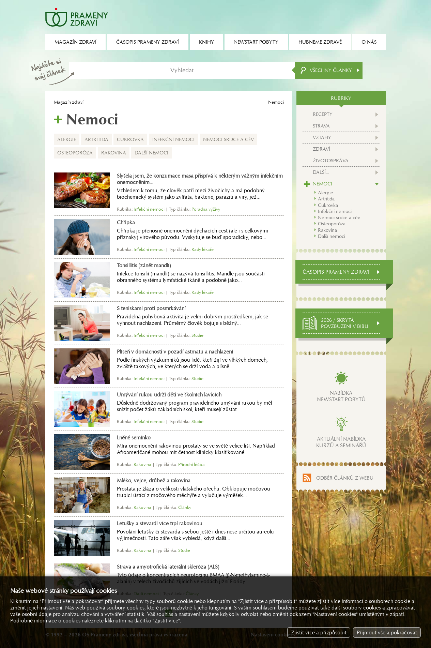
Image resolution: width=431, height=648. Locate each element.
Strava (321, 126)
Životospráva (331, 160)
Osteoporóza (75, 153)
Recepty (323, 114)
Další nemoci (151, 153)
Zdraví (321, 149)
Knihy (206, 42)
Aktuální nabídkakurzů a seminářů (341, 442)
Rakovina (113, 153)
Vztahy (322, 137)
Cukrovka (130, 139)
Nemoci (322, 184)
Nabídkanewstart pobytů (341, 396)
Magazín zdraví (68, 102)
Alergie (66, 139)
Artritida (96, 139)
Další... (321, 172)
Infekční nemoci (173, 139)
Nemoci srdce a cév (228, 139)
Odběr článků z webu (344, 478)
